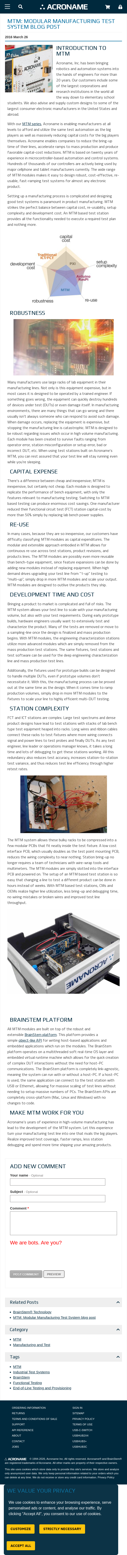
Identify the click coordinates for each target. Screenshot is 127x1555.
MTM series (31, 124)
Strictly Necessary (62, 1529)
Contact (18, 1441)
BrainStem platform (41, 1034)
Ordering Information (29, 1407)
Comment (19, 1208)
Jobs (15, 1446)
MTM (17, 1339)
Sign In (77, 1407)
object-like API (30, 1040)
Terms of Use (82, 1424)
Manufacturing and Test (31, 1345)
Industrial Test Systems (31, 1372)
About (16, 1435)
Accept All (20, 1545)
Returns (18, 1413)
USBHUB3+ (79, 1441)
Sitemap (78, 1413)
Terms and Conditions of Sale (34, 1419)
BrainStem (21, 1377)
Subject (24, 1192)
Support (18, 1424)
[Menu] (7, 6)
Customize (20, 1529)
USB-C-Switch (82, 1430)
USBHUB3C (79, 1446)
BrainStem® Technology (32, 1312)
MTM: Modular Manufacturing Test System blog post (54, 1317)
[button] (20, 7)
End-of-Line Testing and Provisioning (42, 1388)
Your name (26, 1175)
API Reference (23, 1430)
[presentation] (46, 1257)
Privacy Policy (83, 1419)
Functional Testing (27, 1383)
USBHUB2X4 (80, 1435)
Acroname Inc (54, 1458)
